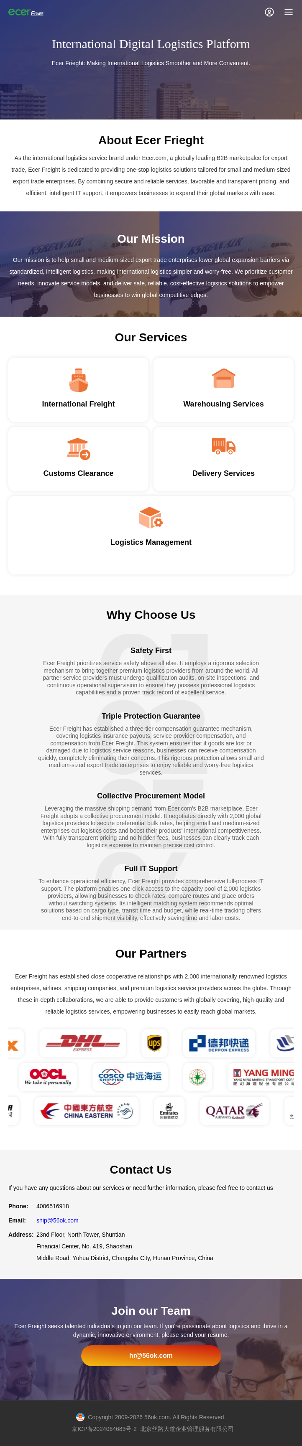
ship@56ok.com (57, 1220)
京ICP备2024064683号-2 (104, 1429)
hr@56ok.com (151, 1355)
